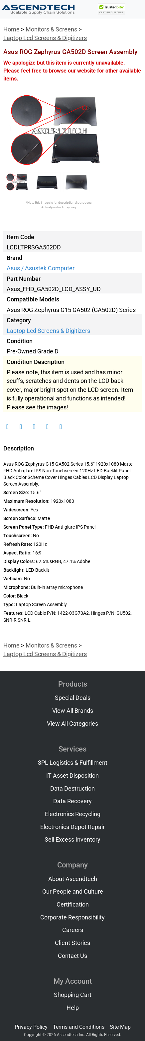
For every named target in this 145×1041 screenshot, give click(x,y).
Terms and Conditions (78, 1027)
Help (73, 1008)
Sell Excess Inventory (72, 839)
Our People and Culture (72, 891)
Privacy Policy (31, 1027)
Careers (72, 930)
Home (11, 29)
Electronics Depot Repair (72, 827)
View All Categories (72, 723)
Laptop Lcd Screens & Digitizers (45, 38)
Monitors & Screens (51, 29)
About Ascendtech (72, 879)
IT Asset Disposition (72, 775)
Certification (73, 904)
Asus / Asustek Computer (40, 268)
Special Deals (72, 698)
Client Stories (72, 943)
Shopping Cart (72, 995)
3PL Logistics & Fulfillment (72, 762)
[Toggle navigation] (135, 9)
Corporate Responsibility (72, 917)
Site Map (120, 1027)
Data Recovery (72, 801)
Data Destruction (72, 788)
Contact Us (72, 956)
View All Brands (72, 710)
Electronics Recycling (72, 814)
